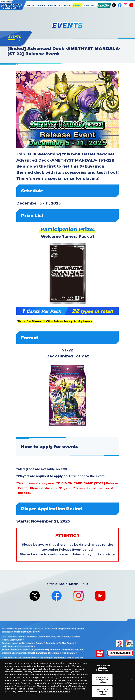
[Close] (132, 679)
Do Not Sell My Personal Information (102, 667)
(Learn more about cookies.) (54, 692)
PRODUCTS (54, 5)
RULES (41, 5)
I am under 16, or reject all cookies (102, 679)
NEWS (67, 5)
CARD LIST (90, 5)
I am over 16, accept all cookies (102, 691)
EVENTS (77, 5)
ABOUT (30, 5)
